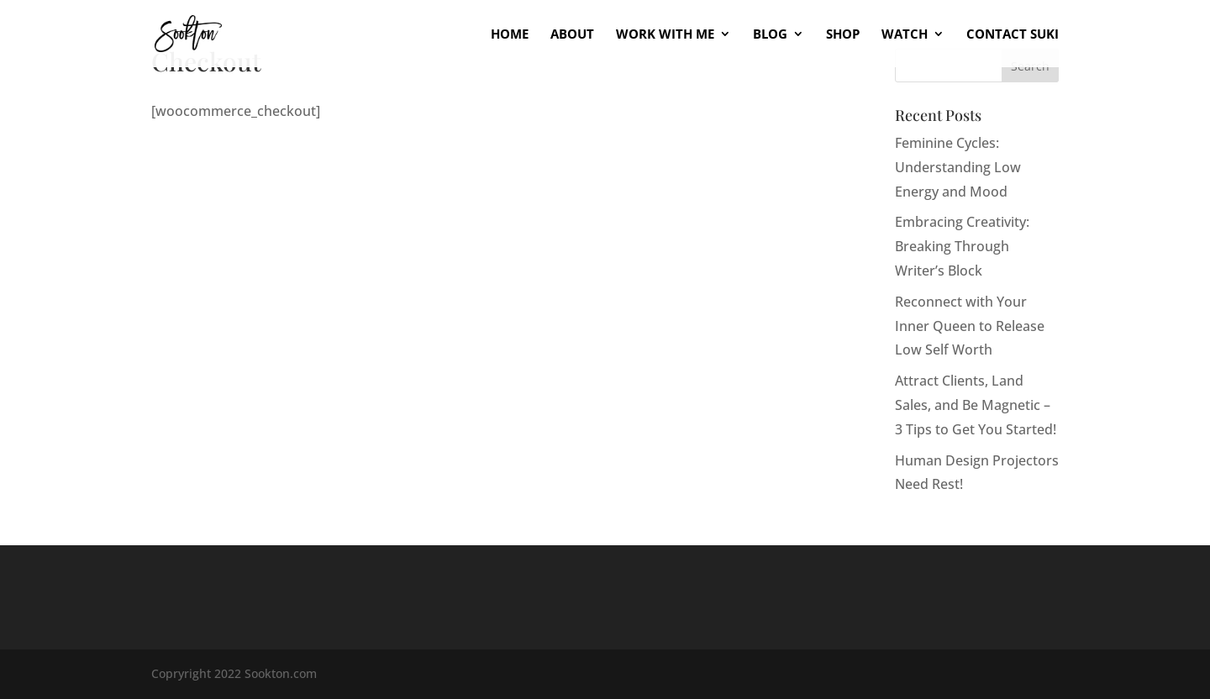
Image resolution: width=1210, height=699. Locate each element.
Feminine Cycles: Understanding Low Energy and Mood (958, 167)
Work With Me (665, 35)
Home (510, 35)
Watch (904, 35)
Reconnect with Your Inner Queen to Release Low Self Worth (969, 326)
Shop (843, 35)
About (572, 35)
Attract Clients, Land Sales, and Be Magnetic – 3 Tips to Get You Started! (975, 405)
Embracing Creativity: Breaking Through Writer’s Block (962, 246)
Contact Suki (1012, 35)
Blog (770, 35)
